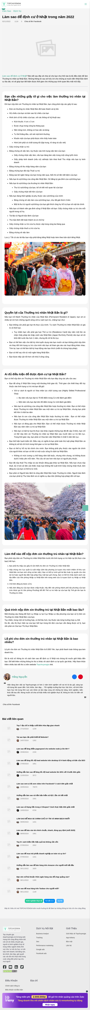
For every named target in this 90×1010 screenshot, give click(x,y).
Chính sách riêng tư (12, 986)
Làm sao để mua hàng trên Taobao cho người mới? (38, 888)
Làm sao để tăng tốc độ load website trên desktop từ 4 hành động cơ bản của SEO (51, 760)
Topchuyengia (43, 665)
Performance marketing (44, 945)
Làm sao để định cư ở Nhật (14, 76)
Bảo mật (69, 941)
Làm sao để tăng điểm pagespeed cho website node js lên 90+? (43, 749)
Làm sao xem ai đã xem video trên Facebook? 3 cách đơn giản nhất (45, 784)
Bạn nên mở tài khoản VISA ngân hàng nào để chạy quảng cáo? (43, 877)
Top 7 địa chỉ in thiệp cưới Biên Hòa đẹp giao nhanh (38, 725)
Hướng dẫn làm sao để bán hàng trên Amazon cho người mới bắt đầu (45, 865)
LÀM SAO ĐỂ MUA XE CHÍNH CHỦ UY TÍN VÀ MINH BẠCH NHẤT (43, 819)
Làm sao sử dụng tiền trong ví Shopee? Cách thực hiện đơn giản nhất (46, 807)
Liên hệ (68, 945)
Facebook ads (41, 953)
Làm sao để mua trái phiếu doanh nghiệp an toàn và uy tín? (41, 854)
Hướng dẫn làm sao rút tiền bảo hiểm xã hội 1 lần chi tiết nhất (42, 795)
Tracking (39, 937)
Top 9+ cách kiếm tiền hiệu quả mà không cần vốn (37, 842)
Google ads (40, 949)
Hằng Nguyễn (19, 677)
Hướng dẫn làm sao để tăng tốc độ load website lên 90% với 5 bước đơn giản (48, 772)
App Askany (70, 937)
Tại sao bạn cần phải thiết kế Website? (33, 737)
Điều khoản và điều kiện (14, 990)
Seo (37, 941)
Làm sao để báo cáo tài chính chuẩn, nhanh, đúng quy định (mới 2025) (46, 830)
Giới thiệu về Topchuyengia (76, 934)
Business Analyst (42, 934)
